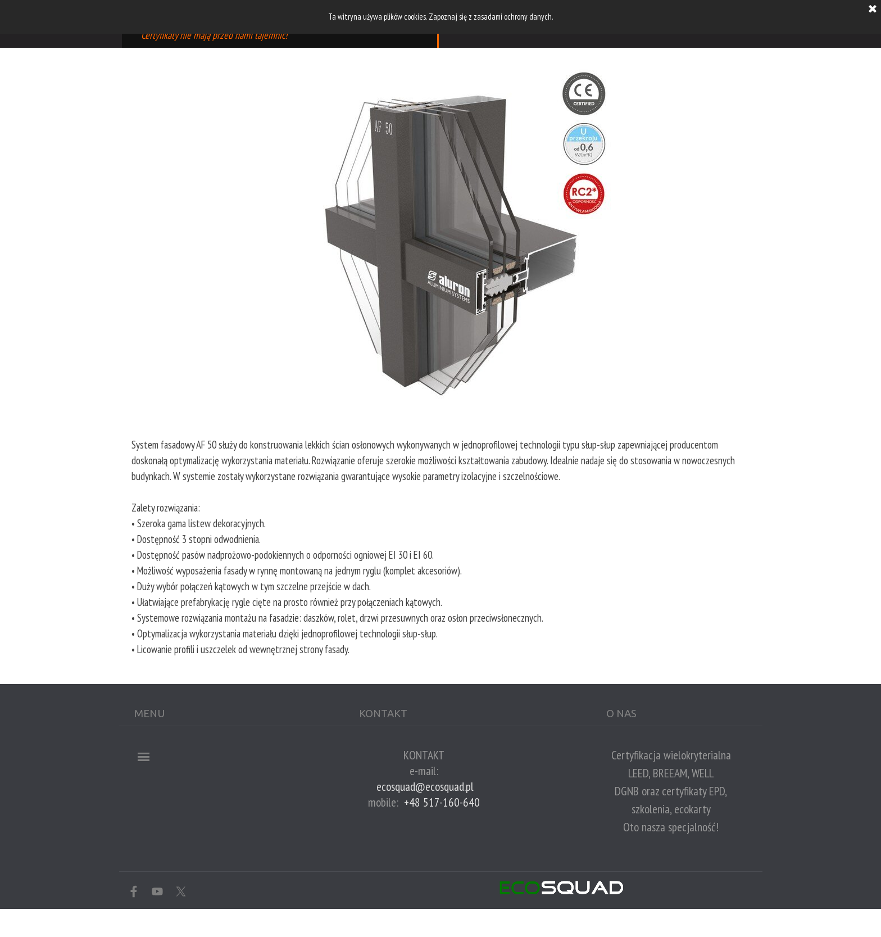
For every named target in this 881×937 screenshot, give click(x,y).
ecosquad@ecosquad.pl (425, 786)
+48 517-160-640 (442, 802)
